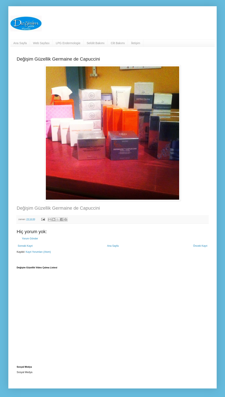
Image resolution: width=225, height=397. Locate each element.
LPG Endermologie (68, 43)
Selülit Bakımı (96, 43)
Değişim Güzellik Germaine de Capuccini (58, 208)
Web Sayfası (41, 43)
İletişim (135, 43)
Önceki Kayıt (200, 245)
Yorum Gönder (30, 238)
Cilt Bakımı (118, 43)
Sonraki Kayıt (25, 245)
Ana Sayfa (20, 43)
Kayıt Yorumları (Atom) (38, 251)
